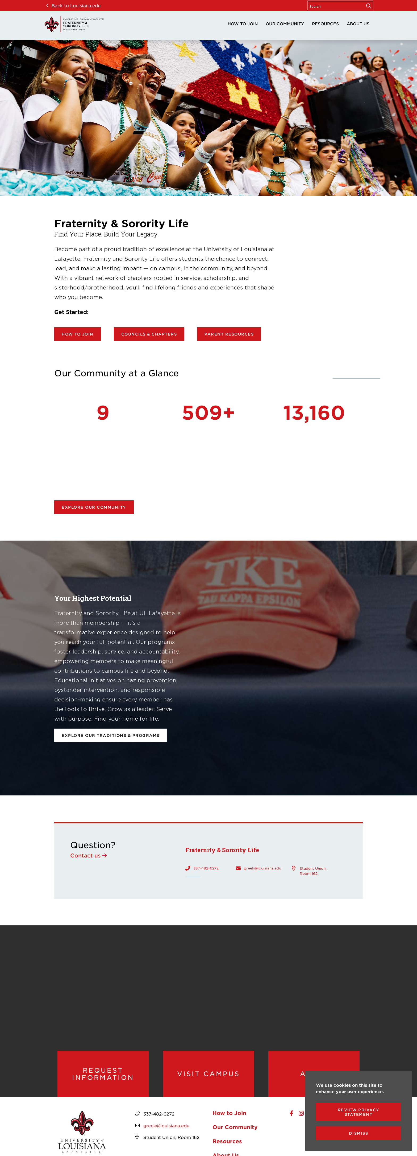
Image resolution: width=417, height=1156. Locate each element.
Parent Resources (229, 334)
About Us (358, 23)
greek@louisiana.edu (262, 868)
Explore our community (94, 507)
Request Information (103, 1074)
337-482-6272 (206, 868)
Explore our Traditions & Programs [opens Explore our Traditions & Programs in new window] (111, 735)
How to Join (243, 23)
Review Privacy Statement (359, 1112)
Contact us (85, 855)
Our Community (285, 23)
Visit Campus (208, 1073)
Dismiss (358, 1133)
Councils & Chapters (149, 334)
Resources (325, 23)
